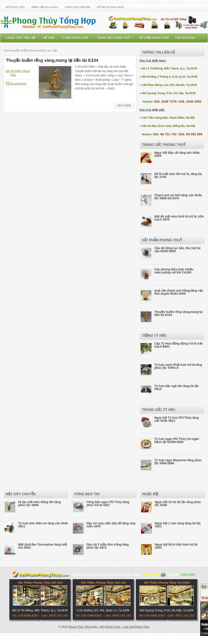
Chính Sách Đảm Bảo (77, 7)
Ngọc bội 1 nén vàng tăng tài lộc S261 (178, 525)
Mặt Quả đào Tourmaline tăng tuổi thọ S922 (42, 546)
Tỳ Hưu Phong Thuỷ (77, 36)
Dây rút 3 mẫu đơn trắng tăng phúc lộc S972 (107, 546)
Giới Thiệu (48, 37)
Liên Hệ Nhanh (185, 37)
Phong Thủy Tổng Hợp (21, 37)
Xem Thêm (124, 105)
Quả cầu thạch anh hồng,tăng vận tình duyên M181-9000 (178, 292)
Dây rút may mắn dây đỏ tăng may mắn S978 (111, 525)
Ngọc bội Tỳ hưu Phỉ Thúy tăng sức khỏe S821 (176, 419)
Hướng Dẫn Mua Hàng (44, 7)
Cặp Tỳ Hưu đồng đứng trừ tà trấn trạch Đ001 (178, 345)
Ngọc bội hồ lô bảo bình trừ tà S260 (176, 546)
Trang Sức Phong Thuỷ (116, 36)
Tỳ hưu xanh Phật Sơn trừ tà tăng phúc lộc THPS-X (178, 366)
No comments (18, 83)
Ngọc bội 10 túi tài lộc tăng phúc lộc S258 (178, 503)
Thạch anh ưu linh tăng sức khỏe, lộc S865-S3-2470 (178, 196)
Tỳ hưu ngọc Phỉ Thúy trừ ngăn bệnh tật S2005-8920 (176, 440)
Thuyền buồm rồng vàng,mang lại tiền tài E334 (52, 60)
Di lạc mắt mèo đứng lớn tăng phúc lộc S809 (39, 503)
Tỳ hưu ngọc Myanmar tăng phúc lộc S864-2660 (178, 461)
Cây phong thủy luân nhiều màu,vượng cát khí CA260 (173, 271)
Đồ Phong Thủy (15, 7)
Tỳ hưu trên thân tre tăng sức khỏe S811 (43, 525)
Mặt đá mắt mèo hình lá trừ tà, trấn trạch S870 (179, 218)
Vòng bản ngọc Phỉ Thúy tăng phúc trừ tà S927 (107, 503)
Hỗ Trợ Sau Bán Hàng (110, 7)
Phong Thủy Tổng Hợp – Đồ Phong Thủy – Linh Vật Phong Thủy (109, 626)
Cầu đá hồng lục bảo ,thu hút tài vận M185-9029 (177, 249)
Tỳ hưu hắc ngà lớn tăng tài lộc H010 (176, 387)
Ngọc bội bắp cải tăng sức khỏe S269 (177, 154)
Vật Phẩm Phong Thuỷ (154, 37)
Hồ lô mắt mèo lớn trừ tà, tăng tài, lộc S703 (178, 175)
